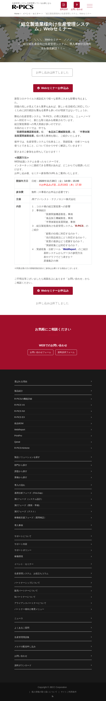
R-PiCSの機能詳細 (23, 399)
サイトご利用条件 (69, 692)
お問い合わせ (20, 656)
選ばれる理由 (20, 381)
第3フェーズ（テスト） (25, 511)
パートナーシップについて (27, 583)
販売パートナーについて (26, 590)
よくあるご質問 (21, 628)
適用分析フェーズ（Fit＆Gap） (29, 493)
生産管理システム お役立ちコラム (31, 573)
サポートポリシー (22, 550)
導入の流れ (19, 485)
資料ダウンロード (22, 665)
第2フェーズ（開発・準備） (27, 505)
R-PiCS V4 (19, 405)
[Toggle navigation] (89, 6)
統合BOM (19, 423)
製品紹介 (18, 391)
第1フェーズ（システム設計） (28, 499)
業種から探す (20, 477)
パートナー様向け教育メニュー (29, 609)
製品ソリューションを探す (27, 457)
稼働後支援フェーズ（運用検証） (30, 517)
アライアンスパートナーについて (30, 603)
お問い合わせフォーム (40, 352)
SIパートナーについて (24, 597)
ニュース (18, 618)
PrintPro (18, 435)
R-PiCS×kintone (22, 448)
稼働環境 (18, 556)
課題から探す (20, 471)
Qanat (17, 442)
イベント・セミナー (24, 564)
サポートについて (22, 536)
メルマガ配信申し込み (25, 646)
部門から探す (20, 465)
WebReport (19, 429)
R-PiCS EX (19, 417)
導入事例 (18, 525)
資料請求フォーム (66, 352)
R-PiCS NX (19, 411)
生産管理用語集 (21, 637)
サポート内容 (20, 544)
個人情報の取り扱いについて (44, 692)
